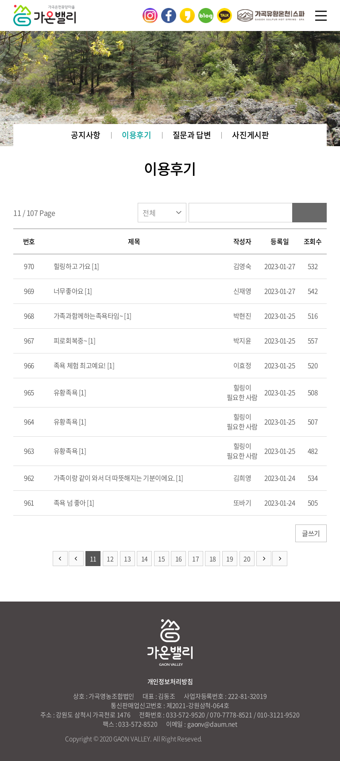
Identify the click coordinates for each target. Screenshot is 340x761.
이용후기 (136, 135)
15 (161, 558)
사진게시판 (250, 135)
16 (178, 558)
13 (127, 558)
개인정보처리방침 (170, 681)
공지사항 (85, 135)
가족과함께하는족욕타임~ (87, 316)
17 (195, 558)
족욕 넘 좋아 (68, 503)
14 (144, 558)
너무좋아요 (67, 291)
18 (212, 558)
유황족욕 (64, 392)
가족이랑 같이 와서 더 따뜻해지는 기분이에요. (113, 478)
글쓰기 (311, 533)
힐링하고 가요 (71, 266)
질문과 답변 (192, 135)
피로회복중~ (69, 341)
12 (110, 558)
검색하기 (309, 212)
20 (246, 558)
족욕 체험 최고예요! (79, 365)
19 (229, 558)
